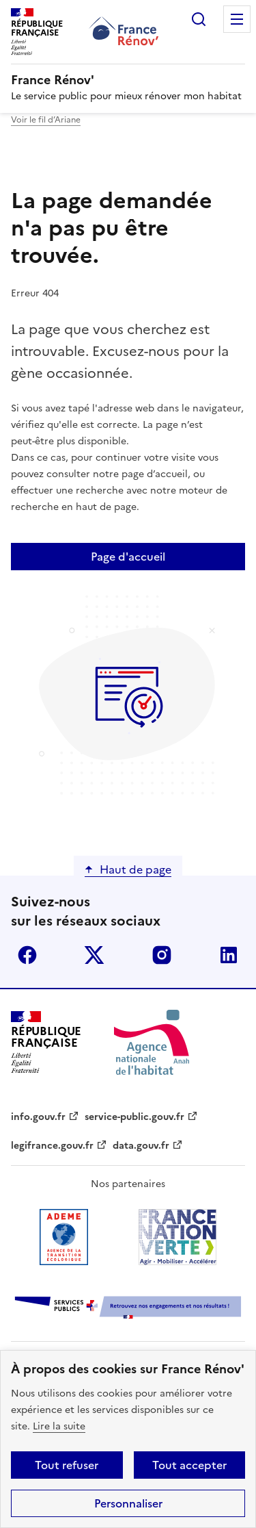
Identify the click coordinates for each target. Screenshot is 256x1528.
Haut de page (135, 869)
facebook (27, 955)
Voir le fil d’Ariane (46, 120)
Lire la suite (59, 1426)
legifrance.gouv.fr (52, 1145)
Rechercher (198, 19)
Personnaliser (128, 1503)
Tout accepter (189, 1465)
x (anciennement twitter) (94, 955)
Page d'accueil (128, 556)
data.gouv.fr (141, 1145)
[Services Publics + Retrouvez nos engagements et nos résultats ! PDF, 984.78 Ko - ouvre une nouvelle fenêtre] (128, 1309)
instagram (161, 955)
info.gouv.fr (38, 1117)
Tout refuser (66, 1465)
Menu (237, 19)
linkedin (228, 955)
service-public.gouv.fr (134, 1117)
